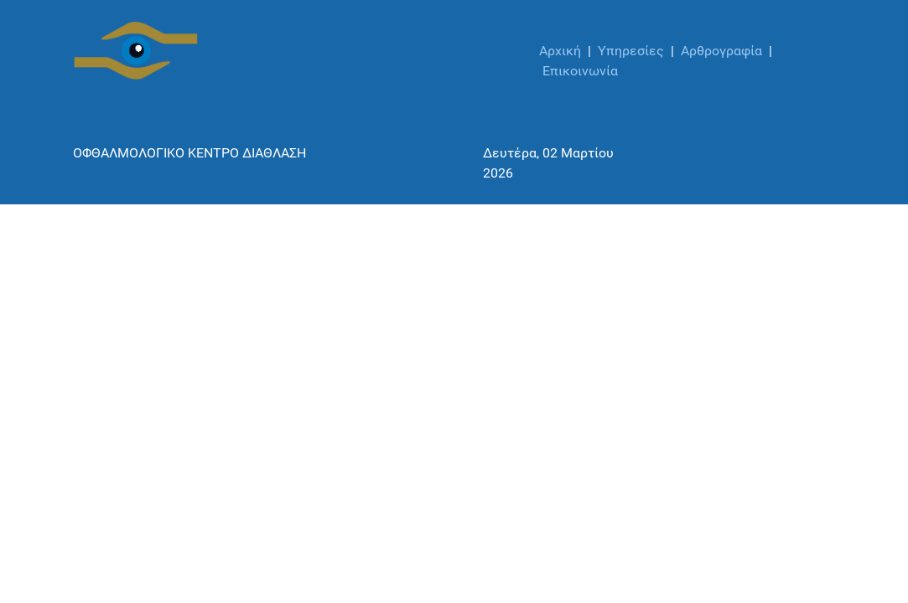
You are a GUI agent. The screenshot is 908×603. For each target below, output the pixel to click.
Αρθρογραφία (721, 51)
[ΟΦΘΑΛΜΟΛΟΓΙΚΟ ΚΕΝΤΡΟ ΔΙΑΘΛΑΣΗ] (136, 51)
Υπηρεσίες (631, 51)
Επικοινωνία (580, 71)
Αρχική (560, 51)
